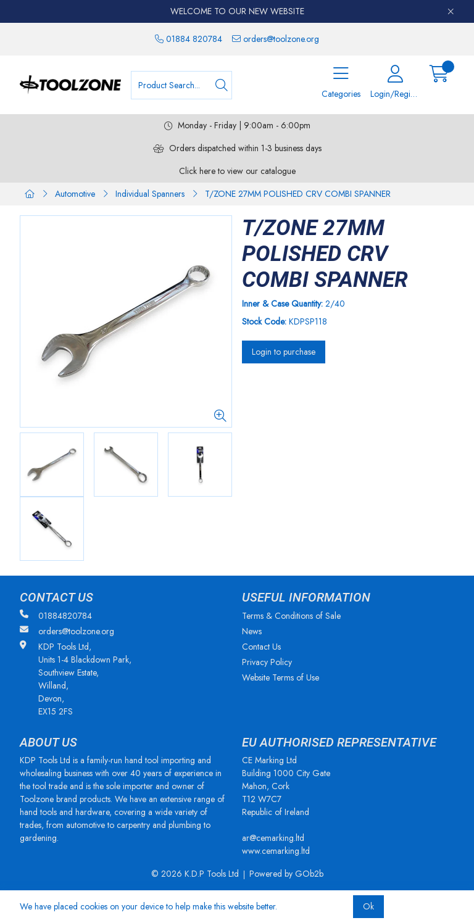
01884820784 (56, 616)
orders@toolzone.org (275, 39)
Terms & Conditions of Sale (291, 616)
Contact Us (261, 646)
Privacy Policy (267, 662)
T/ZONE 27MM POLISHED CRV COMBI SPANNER (298, 194)
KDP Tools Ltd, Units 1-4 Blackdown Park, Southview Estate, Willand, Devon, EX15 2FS (75, 679)
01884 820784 (188, 39)
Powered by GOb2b (286, 873)
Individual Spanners (150, 194)
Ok (368, 906)
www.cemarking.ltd (276, 851)
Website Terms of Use (280, 677)
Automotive (75, 194)
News (252, 631)
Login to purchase (283, 352)
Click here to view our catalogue (237, 171)
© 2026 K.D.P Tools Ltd (195, 873)
